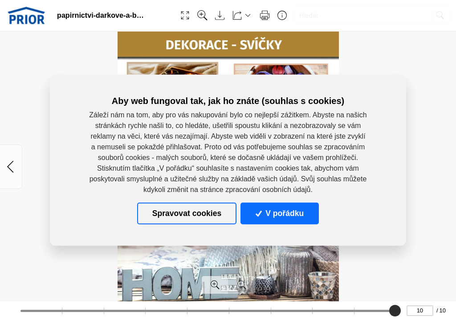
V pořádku (280, 213)
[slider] (395, 310)
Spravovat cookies (186, 213)
